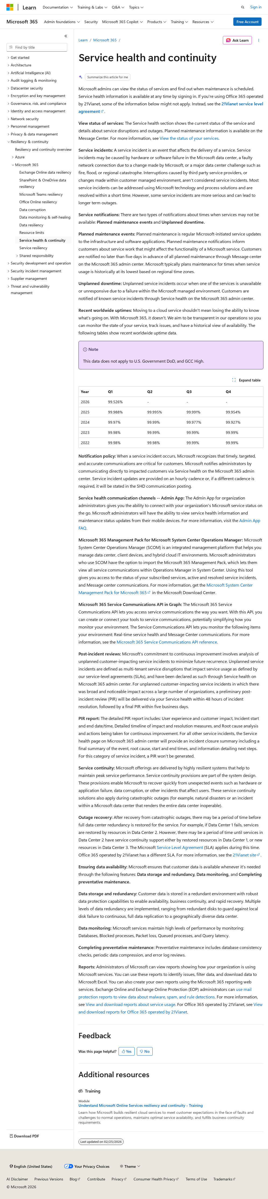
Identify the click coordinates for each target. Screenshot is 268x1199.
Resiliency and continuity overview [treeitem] (43, 149)
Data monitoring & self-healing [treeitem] (44, 217)
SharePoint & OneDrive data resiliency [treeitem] (42, 183)
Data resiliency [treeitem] (31, 224)
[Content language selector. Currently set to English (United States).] (31, 1166)
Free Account (248, 21)
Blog (73, 1179)
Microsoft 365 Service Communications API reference (167, 642)
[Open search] (242, 7)
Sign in (256, 6)
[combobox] (36, 47)
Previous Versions (48, 1179)
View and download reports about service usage (130, 1004)
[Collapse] (66, 36)
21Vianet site (244, 855)
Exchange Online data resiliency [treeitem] (45, 172)
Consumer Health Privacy (154, 1179)
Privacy (117, 1179)
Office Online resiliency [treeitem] (38, 201)
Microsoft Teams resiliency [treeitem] (41, 194)
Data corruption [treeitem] (32, 209)
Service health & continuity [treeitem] (42, 240)
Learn (83, 39)
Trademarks (222, 1179)
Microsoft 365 (105, 39)
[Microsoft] (9, 7)
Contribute (96, 1179)
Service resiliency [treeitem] (33, 247)
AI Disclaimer (17, 1179)
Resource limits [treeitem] (31, 232)
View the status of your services (189, 138)
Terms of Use (196, 1179)
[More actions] (258, 40)
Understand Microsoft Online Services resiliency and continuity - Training (140, 1105)
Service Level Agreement (180, 847)
